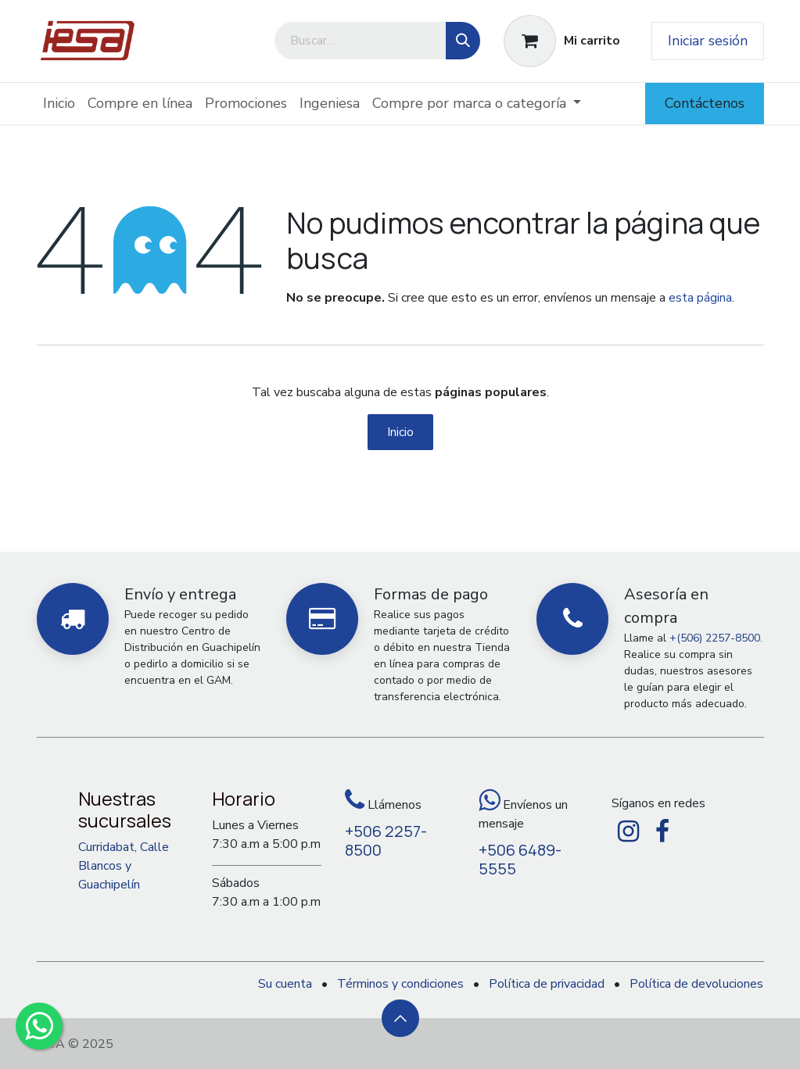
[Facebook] (662, 831)
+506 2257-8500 (386, 840)
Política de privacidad (546, 983)
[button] (400, 1018)
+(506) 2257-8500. (715, 638)
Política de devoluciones (696, 983)
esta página (700, 297)
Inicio (400, 432)
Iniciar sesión (708, 40)
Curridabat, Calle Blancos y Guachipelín (123, 865)
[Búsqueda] (463, 40)
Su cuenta (285, 983)
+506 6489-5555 (520, 859)
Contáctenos (704, 103)
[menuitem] (59, 103)
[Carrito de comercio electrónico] (562, 41)
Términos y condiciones (400, 983)
